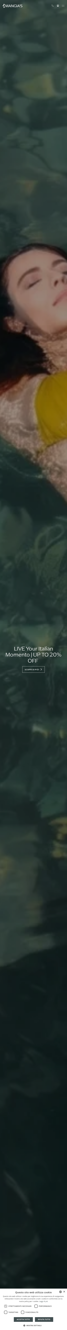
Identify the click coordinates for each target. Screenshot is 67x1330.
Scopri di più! (33, 669)
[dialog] (33, 1309)
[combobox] (60, 1292)
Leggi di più (43, 1301)
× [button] (64, 1292)
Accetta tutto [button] (23, 1319)
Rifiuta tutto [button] (44, 1319)
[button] (33, 1325)
